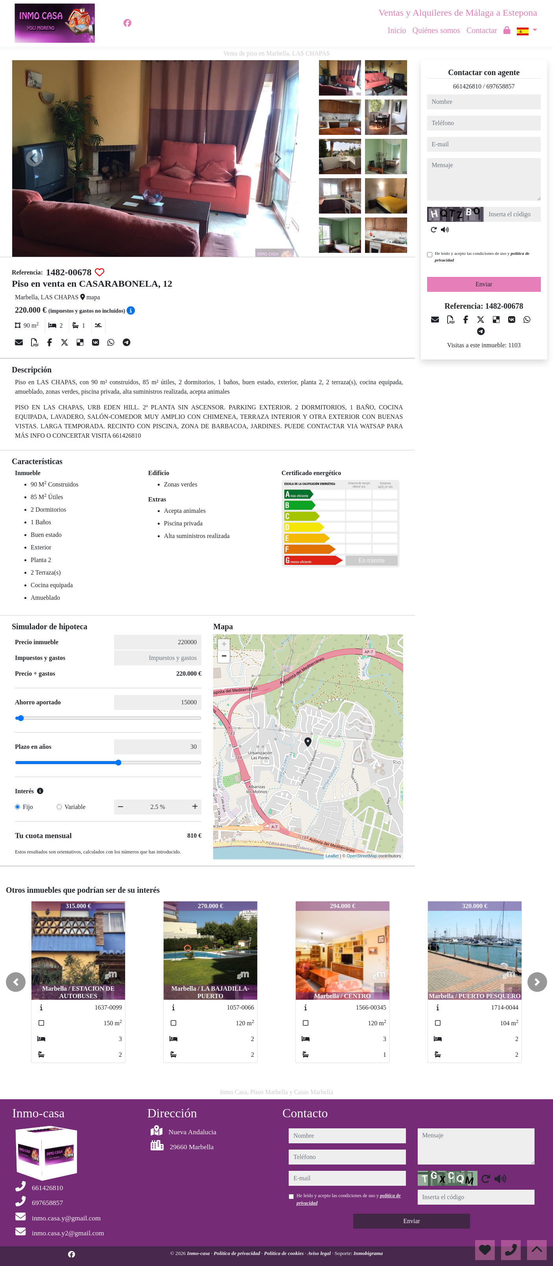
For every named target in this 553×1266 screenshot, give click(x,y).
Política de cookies (284, 1253)
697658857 (500, 86)
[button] (16, 982)
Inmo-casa (199, 1253)
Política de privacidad (237, 1253)
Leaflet (332, 855)
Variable (75, 806)
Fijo (28, 806)
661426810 (467, 86)
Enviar (484, 284)
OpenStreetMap (362, 855)
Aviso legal (320, 1253)
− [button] (224, 657)
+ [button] (224, 645)
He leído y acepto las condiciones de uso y (482, 256)
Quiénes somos (436, 30)
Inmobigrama (368, 1253)
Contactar (481, 30)
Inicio (397, 30)
